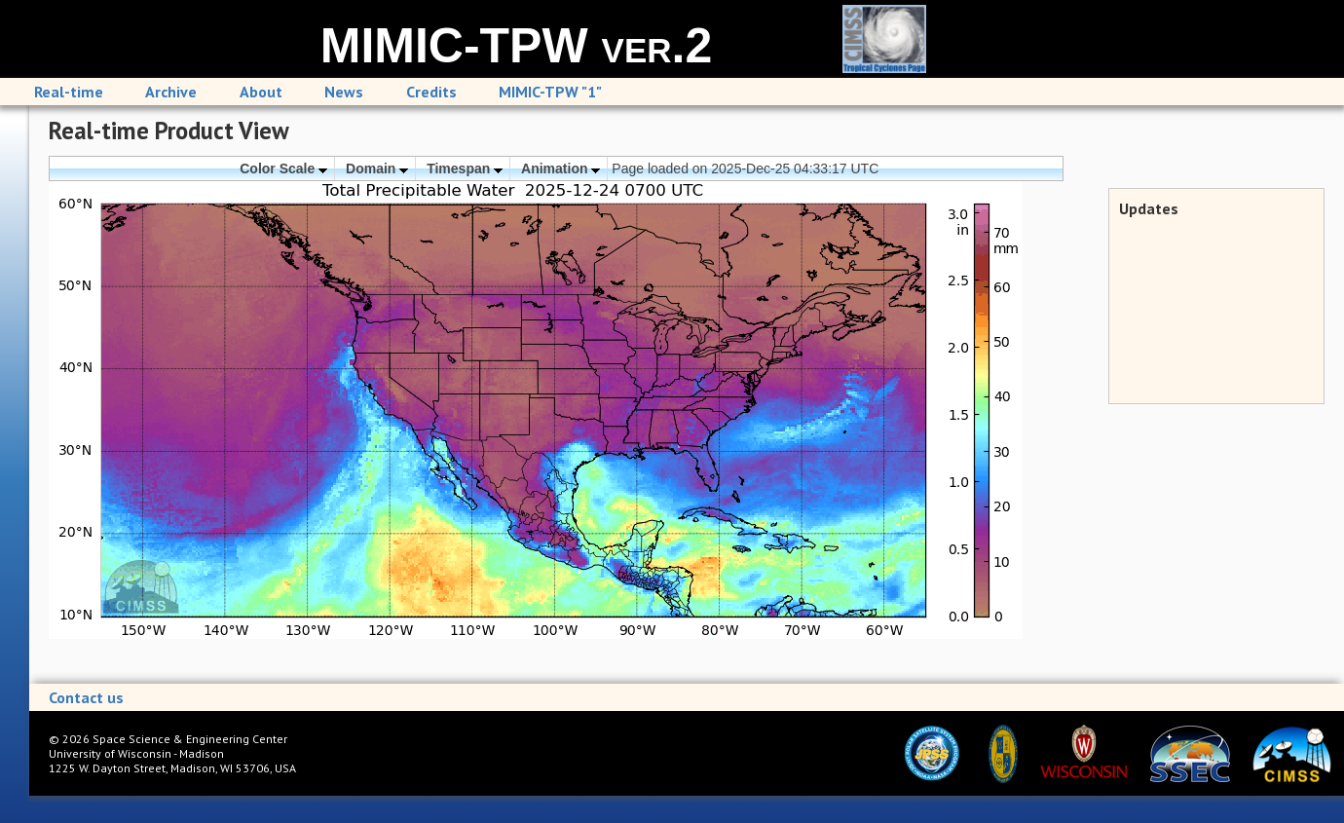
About (261, 91)
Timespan (465, 168)
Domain (377, 168)
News (343, 91)
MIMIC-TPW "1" (550, 91)
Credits (431, 91)
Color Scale (283, 168)
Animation (560, 168)
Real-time (68, 91)
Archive (171, 91)
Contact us (86, 697)
